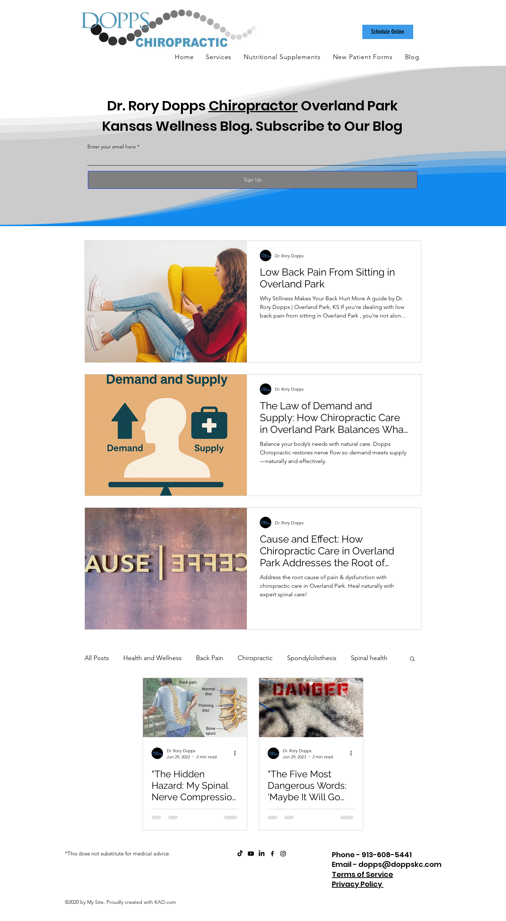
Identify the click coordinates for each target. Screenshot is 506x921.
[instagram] (283, 853)
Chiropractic (255, 658)
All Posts (97, 658)
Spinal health (369, 658)
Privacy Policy (357, 884)
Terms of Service (362, 874)
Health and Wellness (152, 658)
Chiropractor (253, 105)
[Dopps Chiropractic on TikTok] (240, 853)
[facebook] (272, 853)
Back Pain (209, 658)
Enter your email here (111, 146)
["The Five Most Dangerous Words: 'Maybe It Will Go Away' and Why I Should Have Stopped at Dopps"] (311, 707)
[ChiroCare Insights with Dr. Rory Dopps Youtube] (250, 853)
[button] (412, 659)
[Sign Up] (252, 180)
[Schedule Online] (387, 32)
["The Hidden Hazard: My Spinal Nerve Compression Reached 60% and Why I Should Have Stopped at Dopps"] (195, 707)
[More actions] (237, 753)
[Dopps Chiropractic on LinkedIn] (261, 853)
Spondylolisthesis (311, 658)
